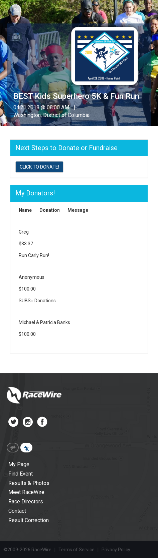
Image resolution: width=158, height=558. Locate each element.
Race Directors (25, 501)
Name (25, 210)
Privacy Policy (116, 549)
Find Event (20, 474)
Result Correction (28, 520)
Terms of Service (76, 549)
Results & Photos (28, 483)
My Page (18, 464)
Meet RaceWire (26, 492)
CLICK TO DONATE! (39, 167)
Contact (17, 511)
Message (77, 210)
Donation (49, 210)
